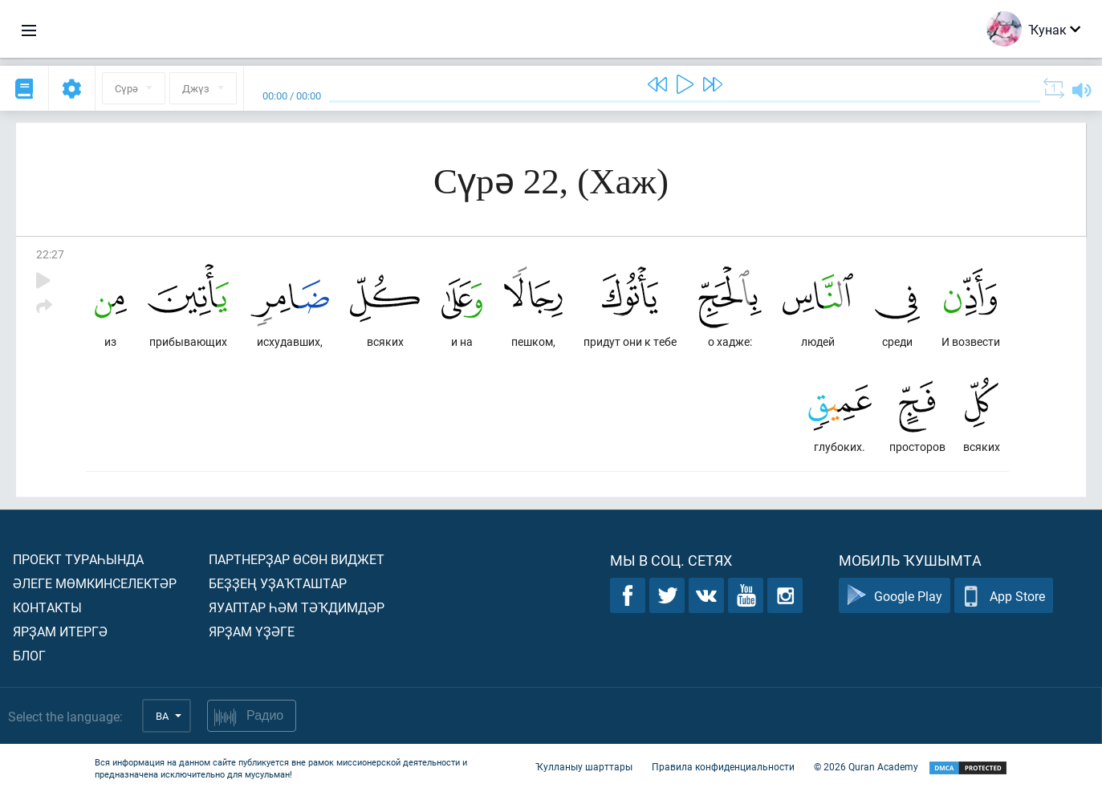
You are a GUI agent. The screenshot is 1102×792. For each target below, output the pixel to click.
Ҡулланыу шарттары (583, 766)
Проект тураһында (78, 558)
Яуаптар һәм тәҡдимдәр (296, 607)
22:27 (50, 254)
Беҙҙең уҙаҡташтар (278, 583)
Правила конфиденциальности (723, 766)
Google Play (894, 595)
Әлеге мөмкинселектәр (95, 583)
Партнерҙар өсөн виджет (296, 558)
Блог (29, 655)
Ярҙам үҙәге (252, 631)
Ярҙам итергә (60, 631)
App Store (1003, 595)
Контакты (47, 607)
